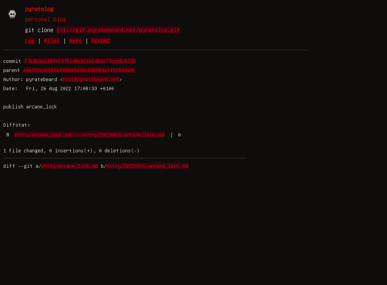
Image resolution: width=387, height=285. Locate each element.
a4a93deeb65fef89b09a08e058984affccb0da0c (79, 70)
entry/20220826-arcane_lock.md (147, 166)
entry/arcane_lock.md (69, 166)
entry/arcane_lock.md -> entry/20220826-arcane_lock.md (89, 134)
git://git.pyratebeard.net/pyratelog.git (118, 30)
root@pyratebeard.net (91, 79)
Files (52, 41)
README (100, 41)
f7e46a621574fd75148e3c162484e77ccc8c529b (80, 61)
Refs (75, 41)
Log (29, 41)
